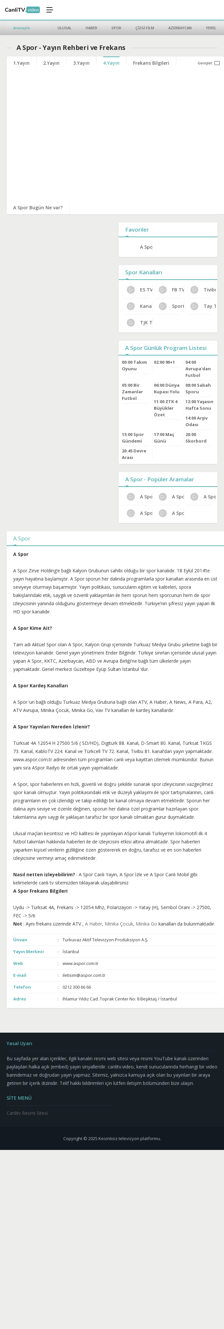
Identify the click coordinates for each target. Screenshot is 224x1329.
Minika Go (146, 924)
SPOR (116, 27)
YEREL (211, 27)
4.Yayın (111, 63)
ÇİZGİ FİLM (144, 27)
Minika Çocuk (119, 924)
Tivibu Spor (203, 290)
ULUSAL (64, 27)
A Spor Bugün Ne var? (38, 207)
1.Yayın (21, 63)
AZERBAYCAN (180, 27)
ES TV (139, 290)
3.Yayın (81, 63)
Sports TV (171, 306)
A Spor (146, 247)
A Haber (93, 924)
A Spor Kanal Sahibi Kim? (139, 497)
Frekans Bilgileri (151, 63)
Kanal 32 (139, 306)
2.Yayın (51, 63)
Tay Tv (203, 306)
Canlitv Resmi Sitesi (27, 1113)
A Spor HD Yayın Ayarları (203, 497)
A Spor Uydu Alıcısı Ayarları (139, 513)
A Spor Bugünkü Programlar (171, 513)
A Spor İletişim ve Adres (171, 497)
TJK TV (139, 323)
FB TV (171, 290)
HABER (91, 27)
